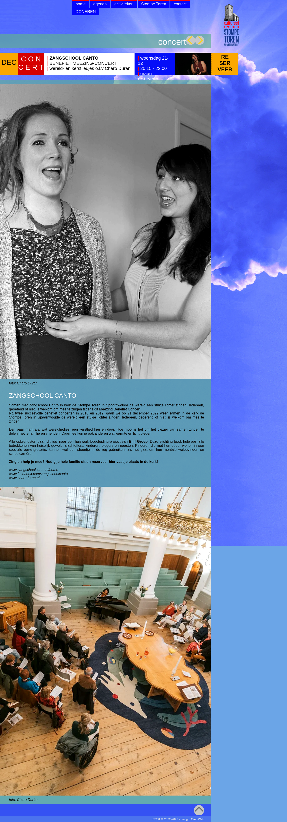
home (81, 4)
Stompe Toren (153, 4)
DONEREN (86, 11)
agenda (100, 4)
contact (180, 4)
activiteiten (123, 4)
